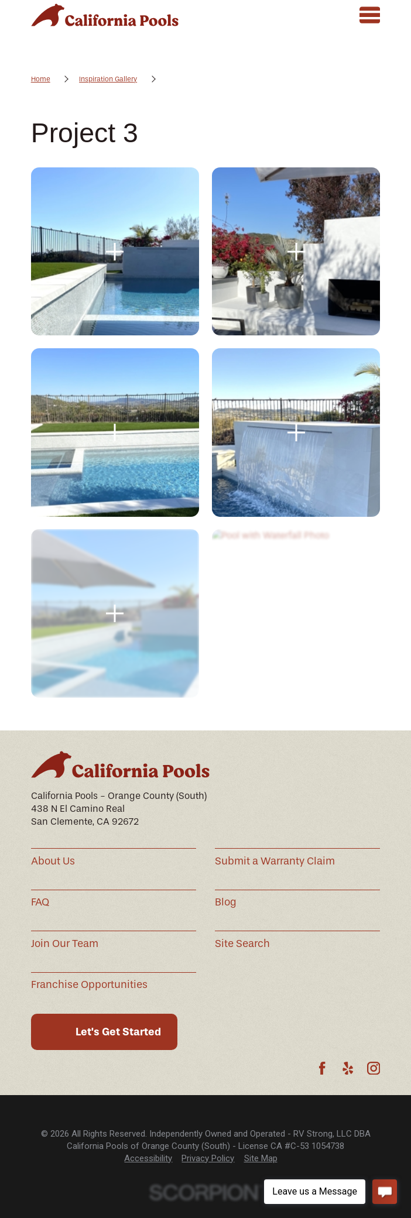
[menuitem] (148, 1158)
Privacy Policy (207, 1158)
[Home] (105, 15)
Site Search (242, 944)
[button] (115, 251)
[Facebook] (322, 1068)
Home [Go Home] (40, 79)
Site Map (261, 1158)
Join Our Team (64, 944)
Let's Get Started (118, 1031)
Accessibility (148, 1158)
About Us (53, 861)
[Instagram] (373, 1068)
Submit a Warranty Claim (275, 861)
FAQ (40, 902)
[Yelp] (347, 1068)
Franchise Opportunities (89, 985)
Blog (226, 902)
